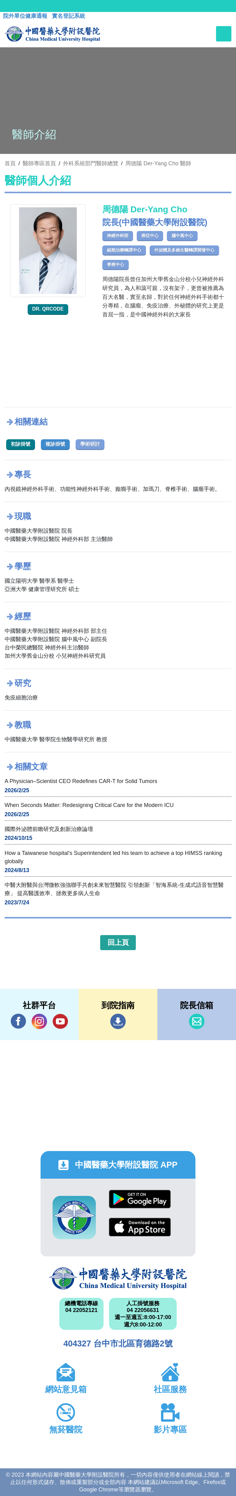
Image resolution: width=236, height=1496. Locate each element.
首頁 (10, 163)
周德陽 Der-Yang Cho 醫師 (158, 163)
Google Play (140, 1199)
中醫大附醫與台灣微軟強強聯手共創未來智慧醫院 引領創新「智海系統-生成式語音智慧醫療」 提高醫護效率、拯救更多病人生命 (114, 889)
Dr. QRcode (48, 308)
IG (39, 1021)
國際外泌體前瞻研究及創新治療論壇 (49, 829)
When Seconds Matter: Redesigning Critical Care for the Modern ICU (89, 805)
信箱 (196, 1021)
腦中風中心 (182, 235)
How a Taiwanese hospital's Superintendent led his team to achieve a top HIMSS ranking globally (113, 857)
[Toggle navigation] (223, 33)
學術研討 (90, 444)
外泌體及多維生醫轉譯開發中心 (184, 250)
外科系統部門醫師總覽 (90, 163)
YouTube (60, 1021)
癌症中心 (150, 235)
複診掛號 (55, 444)
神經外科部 (117, 235)
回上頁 (118, 942)
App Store (140, 1227)
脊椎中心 (115, 264)
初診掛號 (20, 444)
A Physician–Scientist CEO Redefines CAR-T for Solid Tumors (81, 781)
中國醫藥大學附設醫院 (118, 1278)
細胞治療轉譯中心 (124, 250)
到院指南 (118, 1021)
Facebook (18, 1021)
